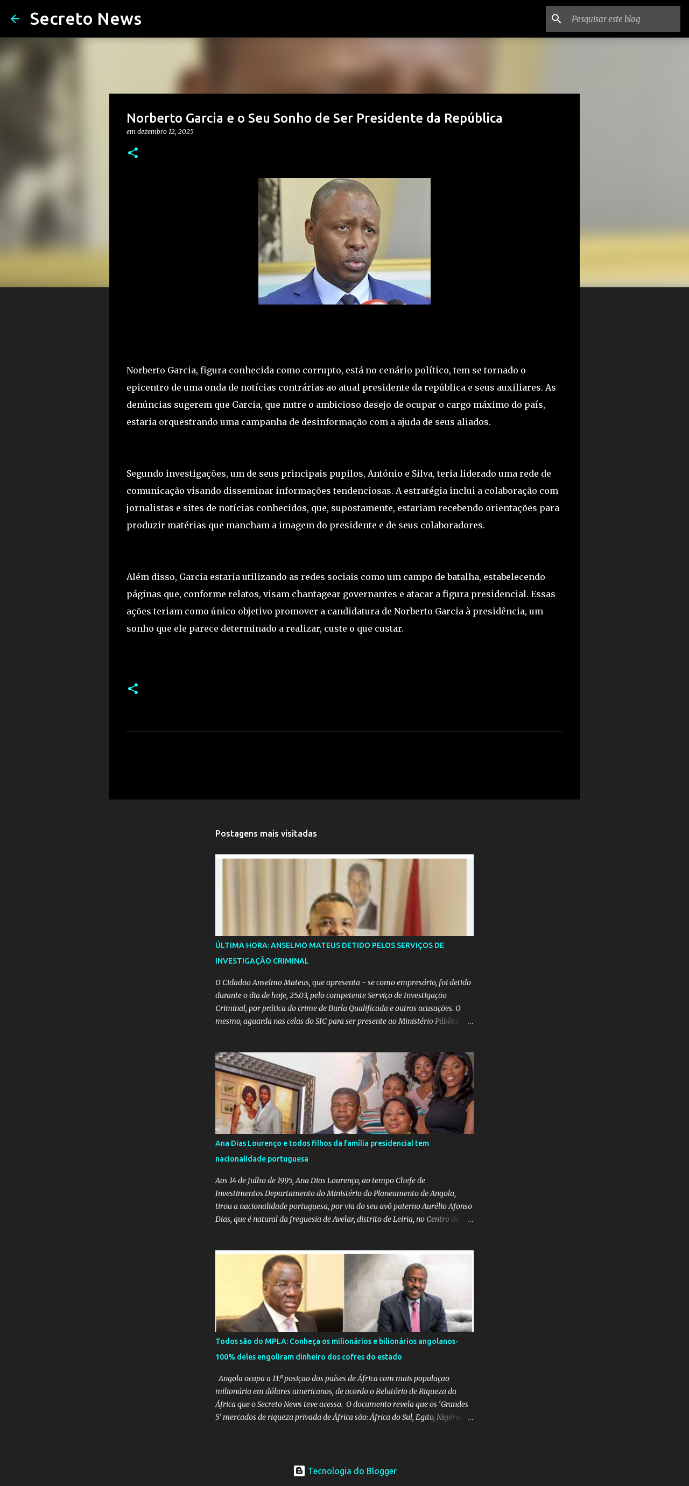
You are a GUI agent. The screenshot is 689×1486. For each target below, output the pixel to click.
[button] (132, 153)
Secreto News (86, 18)
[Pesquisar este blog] (623, 19)
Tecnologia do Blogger (345, 1471)
